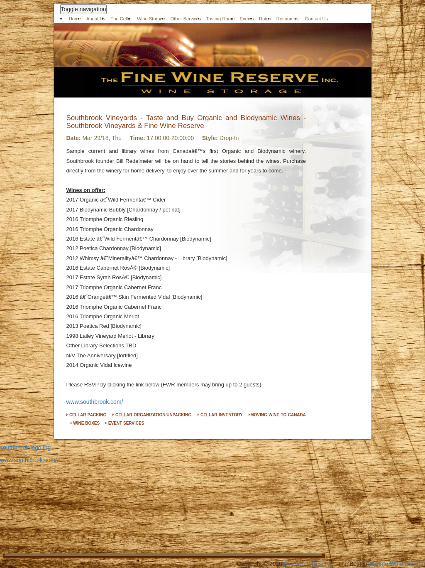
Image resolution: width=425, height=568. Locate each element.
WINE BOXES (85, 423)
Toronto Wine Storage (397, 564)
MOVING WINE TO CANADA (277, 415)
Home (75, 18)
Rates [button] (265, 18)
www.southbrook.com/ (94, 401)
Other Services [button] (185, 18)
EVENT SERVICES (124, 423)
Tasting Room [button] (220, 18)
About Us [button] (95, 18)
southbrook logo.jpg (25, 447)
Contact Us (317, 18)
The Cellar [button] (121, 18)
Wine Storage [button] (151, 18)
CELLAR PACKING (86, 415)
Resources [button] (287, 18)
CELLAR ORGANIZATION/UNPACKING (151, 415)
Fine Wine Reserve (308, 564)
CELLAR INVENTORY (220, 415)
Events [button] (247, 18)
